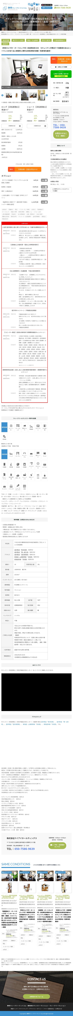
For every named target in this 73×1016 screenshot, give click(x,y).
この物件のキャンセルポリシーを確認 (60, 190)
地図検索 (34, 8)
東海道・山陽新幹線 (20, 557)
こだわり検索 (37, 9)
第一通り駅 (24, 552)
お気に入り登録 (62, 67)
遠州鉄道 (17, 550)
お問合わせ (58, 1008)
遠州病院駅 (24, 554)
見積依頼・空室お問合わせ (28, 169)
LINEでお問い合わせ (61, 75)
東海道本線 (17, 559)
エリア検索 (29, 9)
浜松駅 (30, 557)
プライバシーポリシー (36, 1008)
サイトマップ (23, 1008)
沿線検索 (32, 8)
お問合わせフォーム (36, 996)
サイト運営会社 (49, 1008)
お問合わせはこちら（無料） (61, 134)
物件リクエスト (46, 8)
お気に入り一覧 (48, 5)
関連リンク (14, 1008)
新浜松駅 (24, 550)
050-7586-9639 (63, 7)
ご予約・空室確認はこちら (58, 846)
